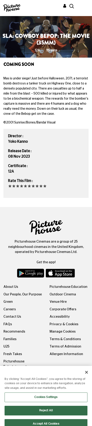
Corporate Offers (63, 309)
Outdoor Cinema (63, 294)
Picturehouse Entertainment (15, 364)
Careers (9, 309)
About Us (10, 287)
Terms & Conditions (65, 339)
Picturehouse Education (68, 287)
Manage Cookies (63, 331)
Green (8, 301)
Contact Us (12, 316)
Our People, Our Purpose (22, 294)
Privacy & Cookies (64, 324)
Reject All (46, 413)
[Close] (86, 375)
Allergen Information (66, 354)
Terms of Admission (65, 346)
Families (9, 339)
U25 (6, 346)
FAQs (7, 324)
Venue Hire (58, 301)
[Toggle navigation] (82, 6)
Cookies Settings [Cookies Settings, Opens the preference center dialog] (46, 400)
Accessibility (60, 316)
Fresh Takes (12, 354)
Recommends (14, 331)
